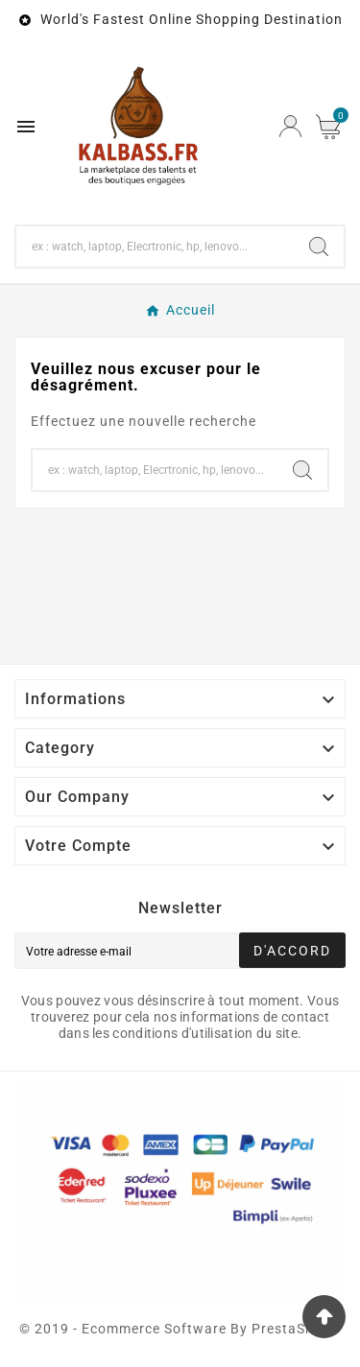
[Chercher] (155, 246)
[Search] (318, 246)
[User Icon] (290, 126)
